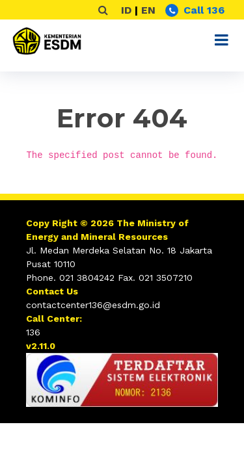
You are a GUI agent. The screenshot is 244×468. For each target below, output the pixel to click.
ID (126, 10)
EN (148, 10)
